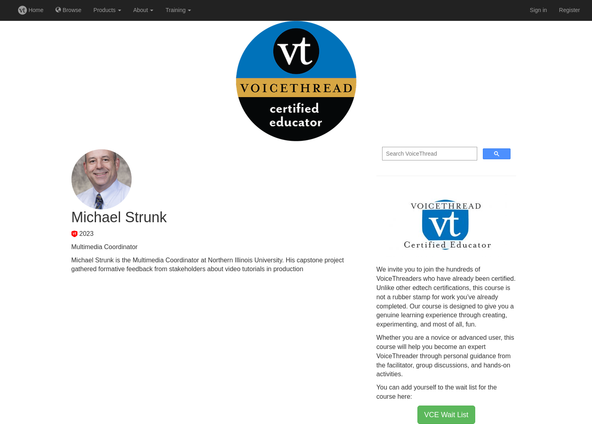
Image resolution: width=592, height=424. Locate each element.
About (143, 10)
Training (178, 10)
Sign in (538, 10)
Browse (68, 10)
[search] (429, 153)
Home (30, 10)
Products (107, 10)
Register (569, 10)
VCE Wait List (446, 415)
